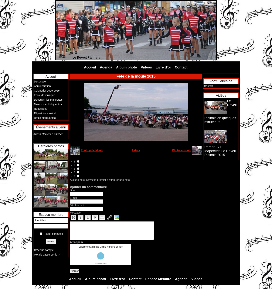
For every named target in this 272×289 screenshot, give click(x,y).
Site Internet (77, 205)
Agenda (106, 67)
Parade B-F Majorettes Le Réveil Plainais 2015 (220, 151)
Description (40, 81)
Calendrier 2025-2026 (47, 90)
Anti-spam (76, 242)
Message (75, 212)
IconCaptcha (100, 263)
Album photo (126, 67)
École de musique (44, 95)
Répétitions (40, 108)
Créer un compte (44, 250)
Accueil (90, 67)
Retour (136, 150)
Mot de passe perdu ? (47, 254)
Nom (73, 190)
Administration (42, 86)
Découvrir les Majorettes (48, 99)
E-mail (73, 197)
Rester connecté (53, 233)
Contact (181, 67)
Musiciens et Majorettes (48, 104)
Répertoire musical (45, 113)
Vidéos (146, 67)
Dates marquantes (45, 117)
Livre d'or (163, 67)
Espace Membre (158, 279)
